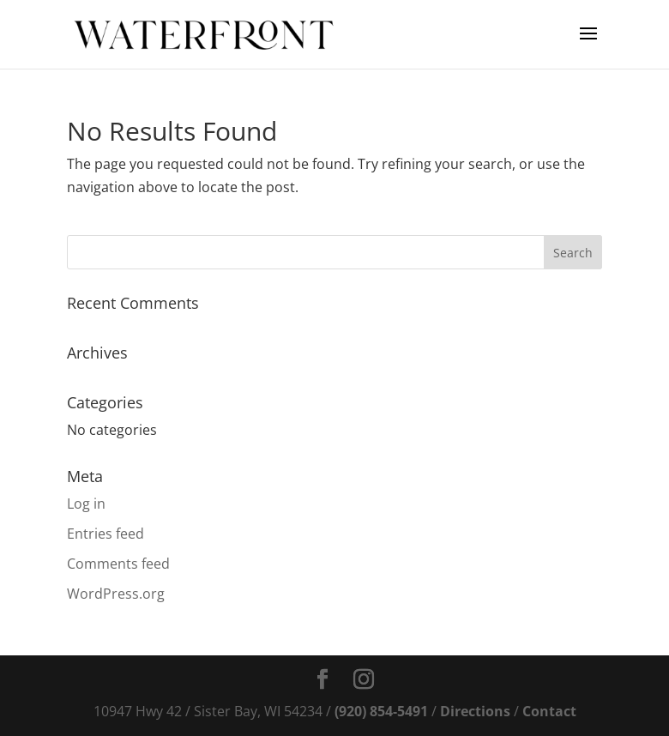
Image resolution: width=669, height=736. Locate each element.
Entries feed (105, 533)
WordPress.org (116, 593)
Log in (86, 503)
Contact (549, 711)
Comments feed (118, 563)
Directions (475, 711)
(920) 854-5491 (381, 711)
